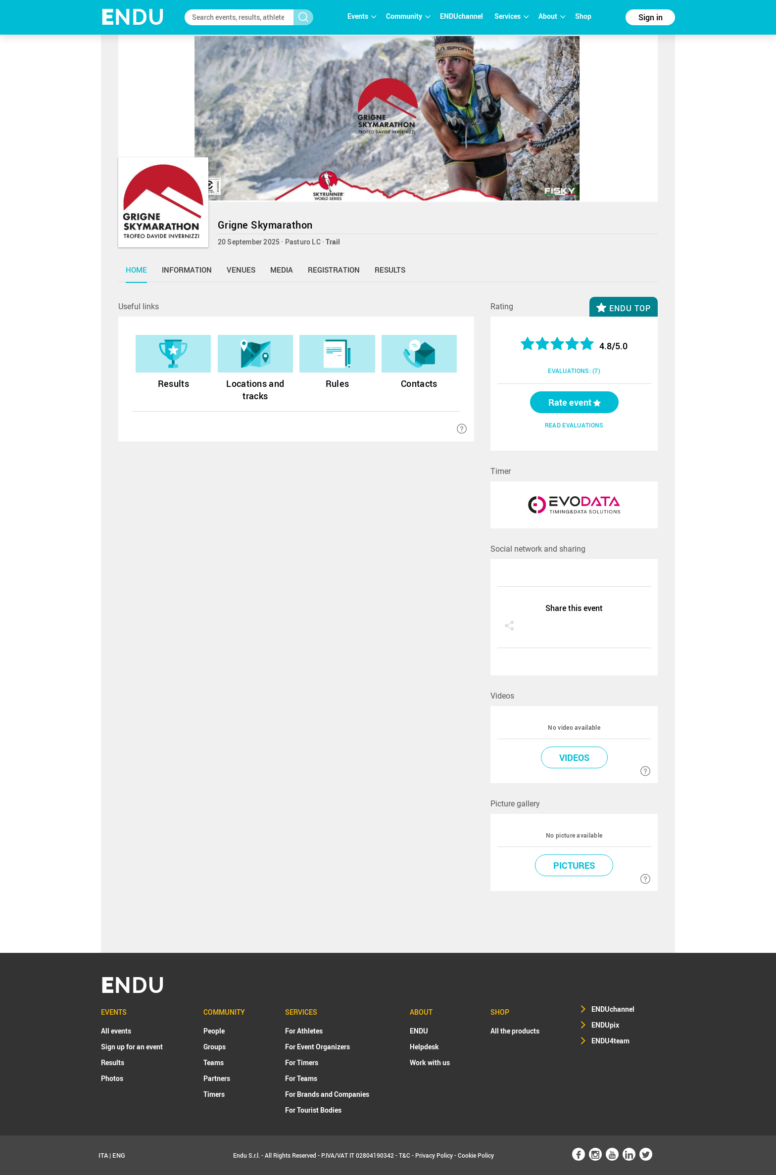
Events (361, 16)
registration (334, 270)
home (136, 270)
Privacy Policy (434, 1155)
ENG (118, 1155)
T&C (404, 1155)
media (281, 270)
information (187, 270)
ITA (103, 1155)
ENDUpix (605, 1025)
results (390, 270)
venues (241, 270)
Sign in (650, 17)
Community (408, 16)
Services (511, 16)
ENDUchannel (462, 16)
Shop (583, 16)
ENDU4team (610, 1040)
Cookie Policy (476, 1155)
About (551, 16)
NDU (133, 17)
